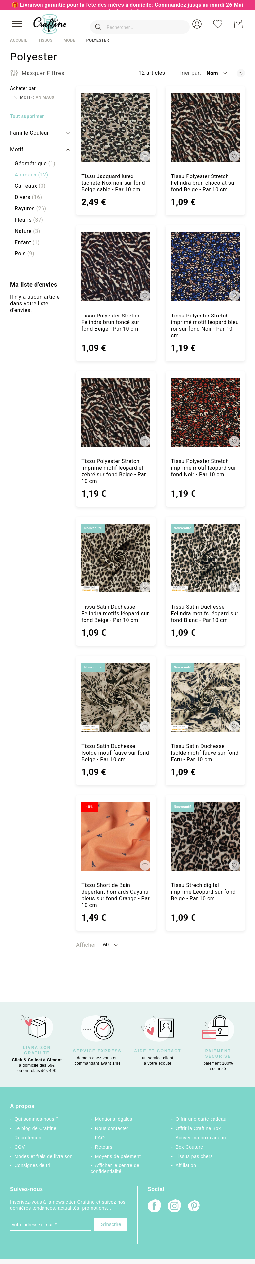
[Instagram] (174, 1206)
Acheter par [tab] (23, 88)
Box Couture (189, 1147)
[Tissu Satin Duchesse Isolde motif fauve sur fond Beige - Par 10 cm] (115, 697)
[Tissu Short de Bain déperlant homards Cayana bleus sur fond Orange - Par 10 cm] (115, 836)
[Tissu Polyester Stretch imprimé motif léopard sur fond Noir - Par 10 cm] (205, 412)
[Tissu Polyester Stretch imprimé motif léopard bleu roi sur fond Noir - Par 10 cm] (205, 266)
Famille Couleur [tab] (29, 133)
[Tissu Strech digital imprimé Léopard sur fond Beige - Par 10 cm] (205, 836)
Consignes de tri (32, 1165)
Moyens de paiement (118, 1156)
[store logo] (50, 24)
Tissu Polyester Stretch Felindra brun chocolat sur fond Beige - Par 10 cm (203, 183)
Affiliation (186, 1165)
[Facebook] (154, 1206)
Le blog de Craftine (35, 1128)
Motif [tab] (16, 149)
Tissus (45, 40)
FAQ (100, 1137)
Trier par (189, 73)
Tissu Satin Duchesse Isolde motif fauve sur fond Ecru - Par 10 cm (205, 753)
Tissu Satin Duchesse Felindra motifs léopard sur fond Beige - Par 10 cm (115, 613)
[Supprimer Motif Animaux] (15, 97)
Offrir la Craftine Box (198, 1128)
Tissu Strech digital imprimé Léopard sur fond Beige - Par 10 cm (203, 892)
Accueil (18, 40)
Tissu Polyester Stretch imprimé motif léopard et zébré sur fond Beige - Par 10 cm (113, 471)
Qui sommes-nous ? (36, 1119)
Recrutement (28, 1137)
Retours (103, 1147)
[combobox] (130, 24)
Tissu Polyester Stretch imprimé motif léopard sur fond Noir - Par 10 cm (203, 468)
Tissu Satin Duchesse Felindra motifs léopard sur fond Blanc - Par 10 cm (205, 613)
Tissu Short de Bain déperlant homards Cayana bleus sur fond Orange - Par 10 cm (115, 895)
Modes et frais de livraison (43, 1156)
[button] (197, 24)
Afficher (86, 945)
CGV (19, 1147)
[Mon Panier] (238, 24)
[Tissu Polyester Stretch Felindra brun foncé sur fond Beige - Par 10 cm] (115, 266)
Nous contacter (111, 1128)
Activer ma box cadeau (201, 1137)
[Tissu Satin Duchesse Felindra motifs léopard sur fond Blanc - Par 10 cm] (205, 558)
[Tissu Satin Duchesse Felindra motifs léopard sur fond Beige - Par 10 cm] (115, 558)
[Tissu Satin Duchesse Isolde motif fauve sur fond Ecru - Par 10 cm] (205, 697)
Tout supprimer (27, 116)
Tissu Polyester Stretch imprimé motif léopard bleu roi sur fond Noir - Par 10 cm (205, 326)
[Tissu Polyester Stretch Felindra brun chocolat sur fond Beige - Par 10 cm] (205, 127)
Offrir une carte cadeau (201, 1119)
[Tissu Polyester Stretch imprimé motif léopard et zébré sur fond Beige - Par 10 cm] (115, 412)
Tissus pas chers (194, 1156)
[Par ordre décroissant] (241, 73)
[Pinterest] (194, 1206)
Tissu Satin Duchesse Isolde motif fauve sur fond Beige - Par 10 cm (115, 753)
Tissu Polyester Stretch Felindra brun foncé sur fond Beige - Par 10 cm (110, 322)
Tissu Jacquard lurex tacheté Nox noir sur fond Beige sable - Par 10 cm (113, 183)
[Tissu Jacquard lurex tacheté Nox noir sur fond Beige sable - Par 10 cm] (115, 127)
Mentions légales (113, 1119)
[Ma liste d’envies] (217, 24)
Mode (69, 40)
